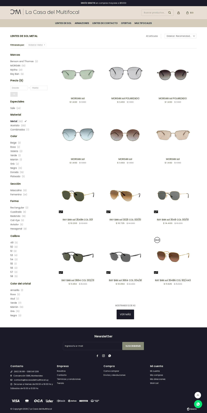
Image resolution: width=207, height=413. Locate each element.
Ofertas (126, 23)
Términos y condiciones (69, 379)
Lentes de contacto (105, 23)
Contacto (61, 375)
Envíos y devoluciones (114, 375)
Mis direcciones (157, 379)
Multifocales (143, 23)
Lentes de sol (63, 23)
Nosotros (61, 371)
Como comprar (111, 371)
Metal (35, 45)
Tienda (60, 383)
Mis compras (156, 375)
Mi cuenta (155, 371)
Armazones (82, 23)
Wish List (154, 383)
